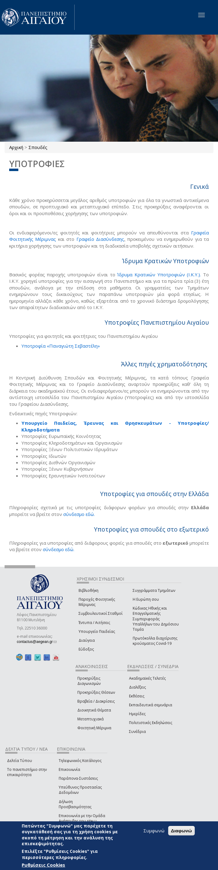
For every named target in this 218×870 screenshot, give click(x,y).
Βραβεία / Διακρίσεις (96, 701)
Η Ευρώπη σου (146, 599)
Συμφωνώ (153, 830)
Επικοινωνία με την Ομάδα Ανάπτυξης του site (82, 818)
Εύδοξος (86, 649)
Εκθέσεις (136, 696)
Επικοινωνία (69, 769)
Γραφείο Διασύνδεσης (100, 239)
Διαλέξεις (137, 687)
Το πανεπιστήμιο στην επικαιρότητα (27, 772)
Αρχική (16, 147)
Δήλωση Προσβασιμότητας (75, 804)
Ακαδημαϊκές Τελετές (147, 678)
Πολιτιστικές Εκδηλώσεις (150, 722)
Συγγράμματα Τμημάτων (154, 590)
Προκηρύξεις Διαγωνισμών (89, 681)
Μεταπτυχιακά (90, 719)
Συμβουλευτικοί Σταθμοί (101, 613)
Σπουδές (37, 147)
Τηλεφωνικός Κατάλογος (80, 760)
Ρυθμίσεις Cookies (43, 865)
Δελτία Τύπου (19, 760)
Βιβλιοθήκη (88, 590)
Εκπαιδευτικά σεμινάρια (150, 705)
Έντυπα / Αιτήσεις (94, 622)
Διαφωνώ (181, 830)
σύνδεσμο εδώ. (79, 514)
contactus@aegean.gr (37, 642)
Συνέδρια (137, 731)
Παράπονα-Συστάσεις (78, 778)
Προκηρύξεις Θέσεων (96, 692)
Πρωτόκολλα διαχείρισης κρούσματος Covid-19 (155, 641)
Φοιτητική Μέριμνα (94, 727)
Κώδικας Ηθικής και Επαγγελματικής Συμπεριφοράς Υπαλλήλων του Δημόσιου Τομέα (156, 619)
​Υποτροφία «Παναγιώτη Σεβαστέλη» (60, 346)
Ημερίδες (137, 713)
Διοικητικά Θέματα (94, 710)
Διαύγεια (87, 640)
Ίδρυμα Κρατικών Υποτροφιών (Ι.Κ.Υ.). (159, 274)
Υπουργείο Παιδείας (97, 631)
